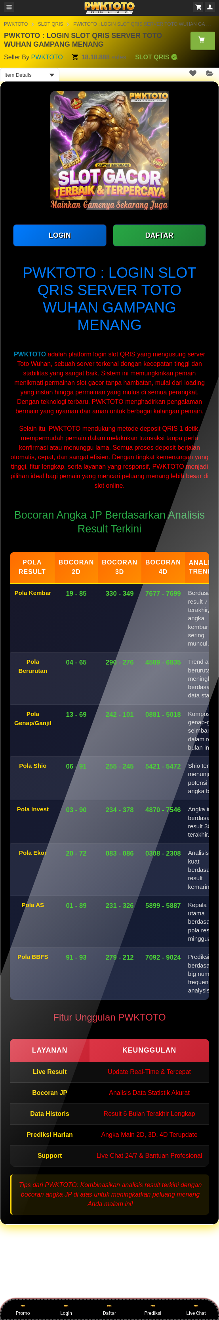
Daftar (109, 1309)
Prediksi (152, 1309)
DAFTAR (159, 235)
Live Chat (196, 1309)
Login (66, 1309)
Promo (23, 1309)
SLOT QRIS (50, 24)
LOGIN (60, 235)
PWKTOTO (16, 24)
